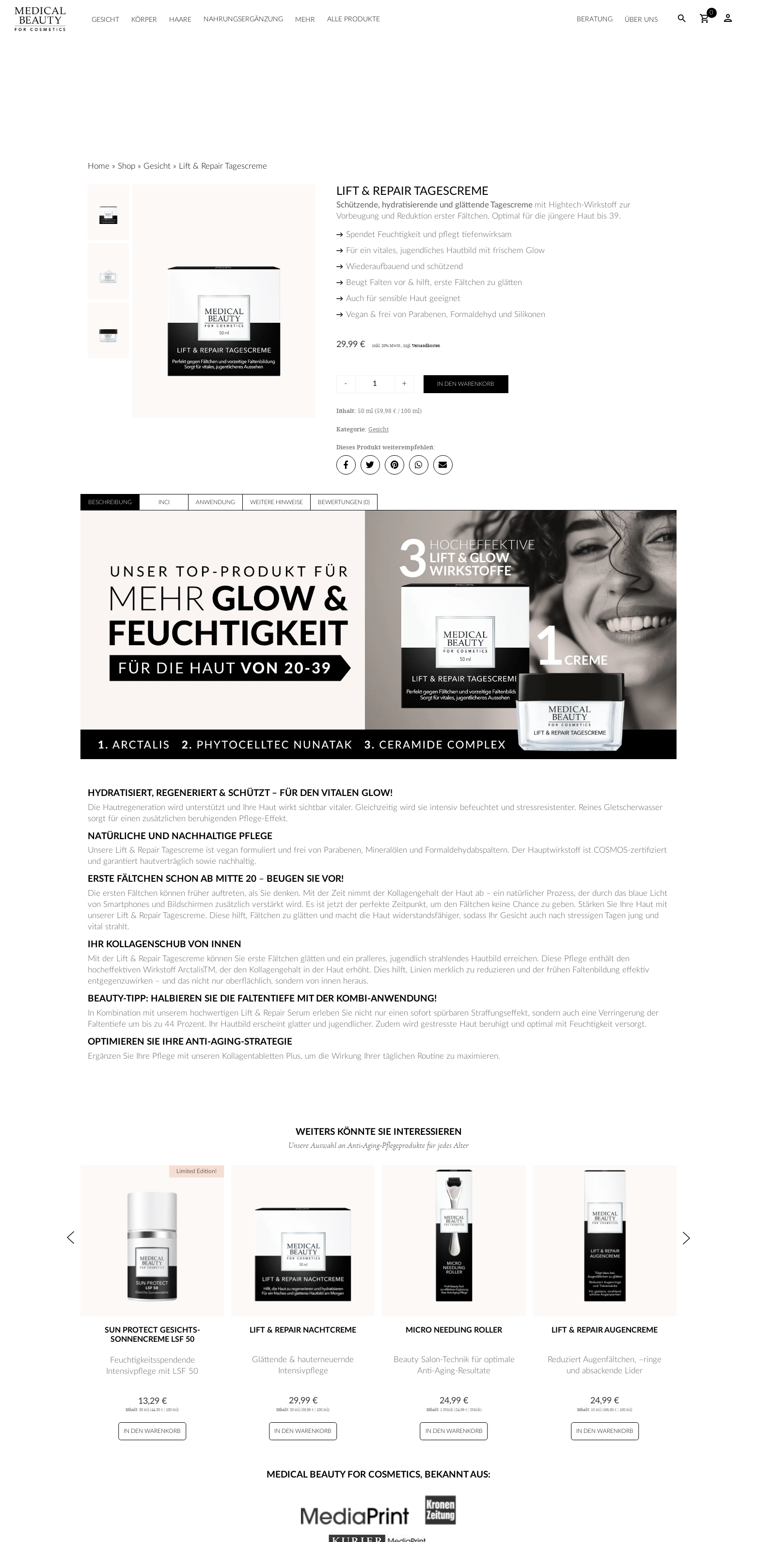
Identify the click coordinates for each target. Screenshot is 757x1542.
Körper (144, 19)
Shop (126, 166)
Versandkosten (426, 345)
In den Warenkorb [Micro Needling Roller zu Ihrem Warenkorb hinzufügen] (454, 1431)
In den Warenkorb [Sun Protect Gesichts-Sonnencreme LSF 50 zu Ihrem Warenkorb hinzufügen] (152, 1431)
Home (99, 166)
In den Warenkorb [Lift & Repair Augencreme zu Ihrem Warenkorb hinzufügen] (604, 1431)
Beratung (595, 19)
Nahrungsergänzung (243, 19)
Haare (180, 19)
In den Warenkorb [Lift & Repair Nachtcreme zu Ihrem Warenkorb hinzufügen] (302, 1431)
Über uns (641, 19)
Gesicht (105, 19)
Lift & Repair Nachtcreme (303, 1330)
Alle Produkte (353, 19)
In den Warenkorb (465, 384)
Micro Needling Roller (454, 1330)
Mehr (305, 19)
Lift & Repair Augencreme (605, 1330)
